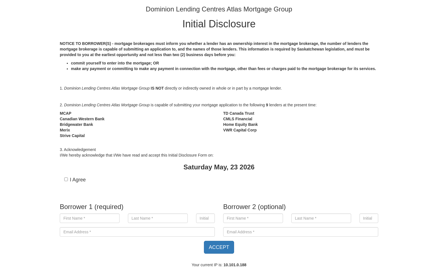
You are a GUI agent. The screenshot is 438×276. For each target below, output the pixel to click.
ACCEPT (219, 247)
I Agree (75, 180)
